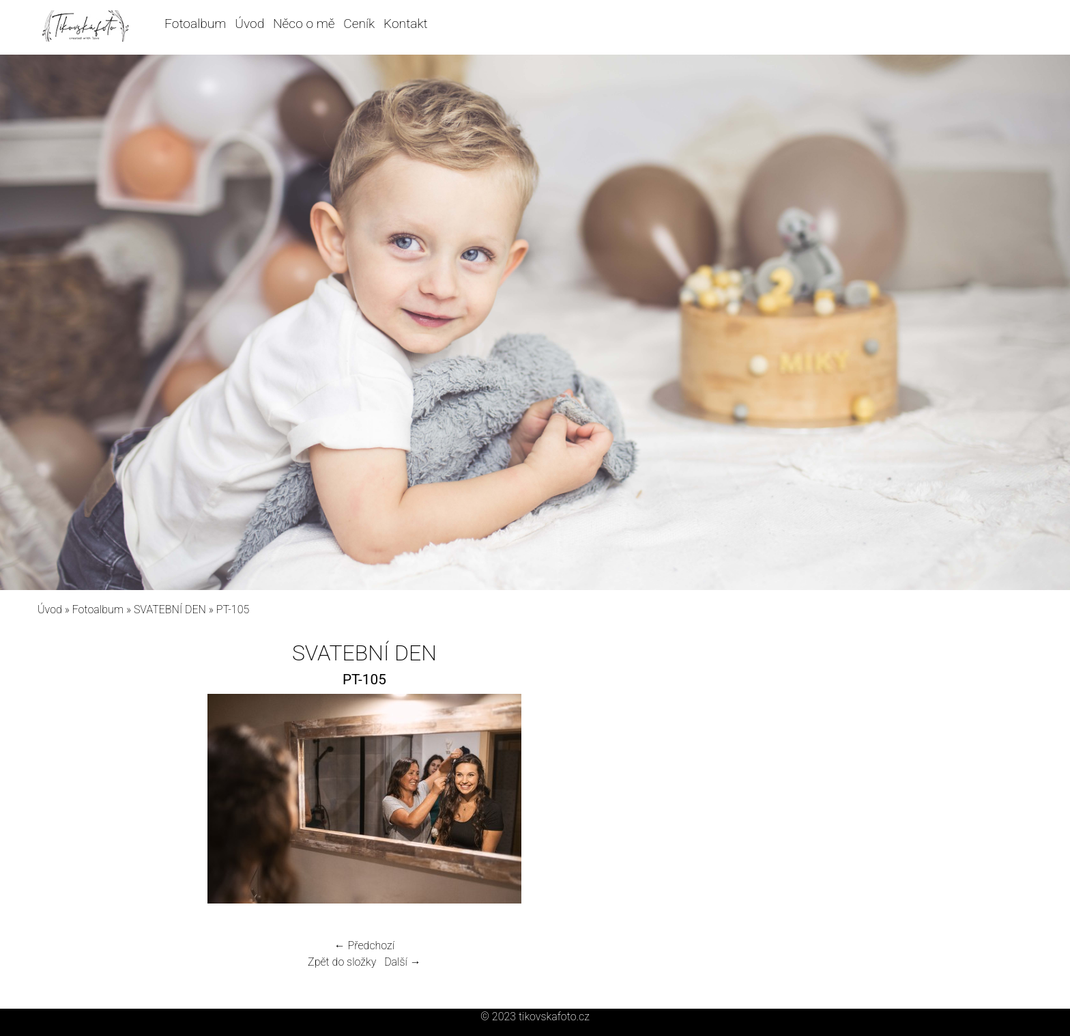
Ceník (359, 23)
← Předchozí (364, 945)
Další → (402, 961)
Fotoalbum (195, 23)
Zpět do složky (342, 961)
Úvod (249, 23)
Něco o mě (304, 23)
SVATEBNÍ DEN (170, 609)
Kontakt (406, 23)
